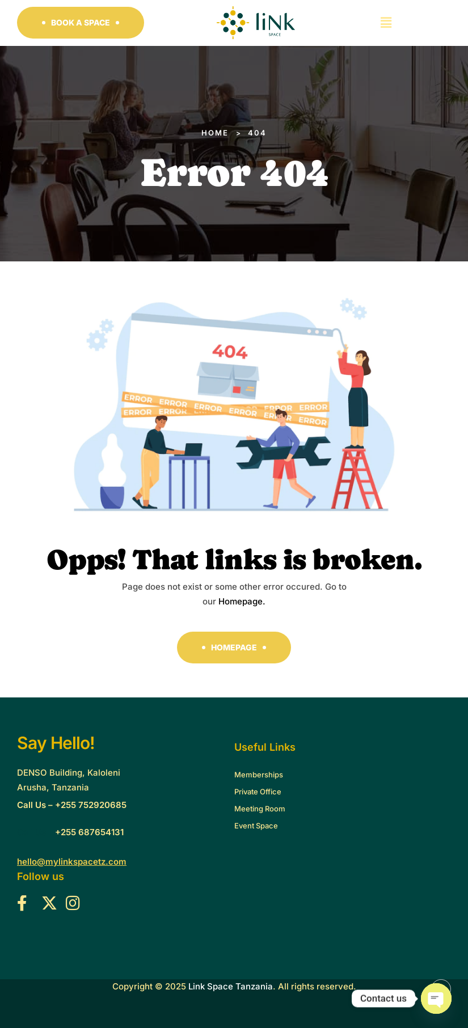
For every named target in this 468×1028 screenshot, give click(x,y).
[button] (80, 23)
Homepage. (241, 601)
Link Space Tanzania (230, 986)
